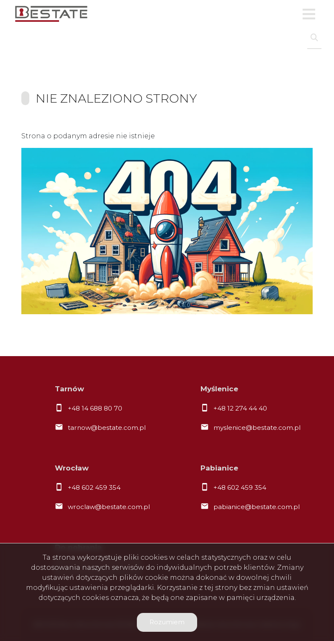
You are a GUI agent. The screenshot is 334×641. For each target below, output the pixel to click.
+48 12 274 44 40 (240, 408)
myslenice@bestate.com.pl (257, 428)
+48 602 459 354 (94, 487)
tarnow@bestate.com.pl (107, 428)
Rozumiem (167, 622)
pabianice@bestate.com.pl (256, 507)
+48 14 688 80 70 (95, 408)
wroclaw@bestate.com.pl (109, 507)
